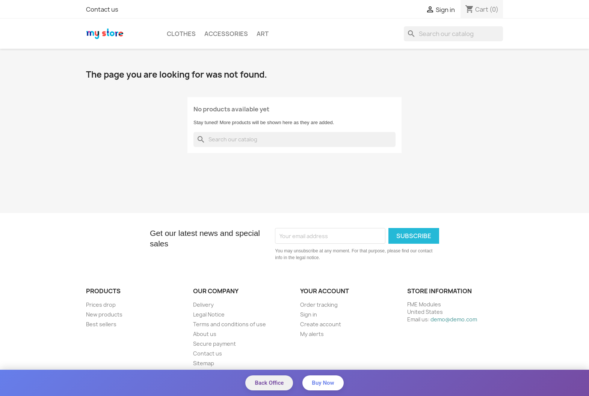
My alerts (312, 334)
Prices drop (101, 304)
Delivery (203, 304)
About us (204, 334)
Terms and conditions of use (229, 324)
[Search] (453, 33)
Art (263, 34)
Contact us (102, 9)
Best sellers (101, 324)
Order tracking (319, 304)
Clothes (181, 34)
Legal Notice (209, 314)
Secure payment (214, 343)
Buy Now (323, 383)
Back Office (269, 383)
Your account (324, 291)
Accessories (226, 34)
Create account (320, 324)
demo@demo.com (453, 319)
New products (104, 314)
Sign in (308, 314)
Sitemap (203, 363)
